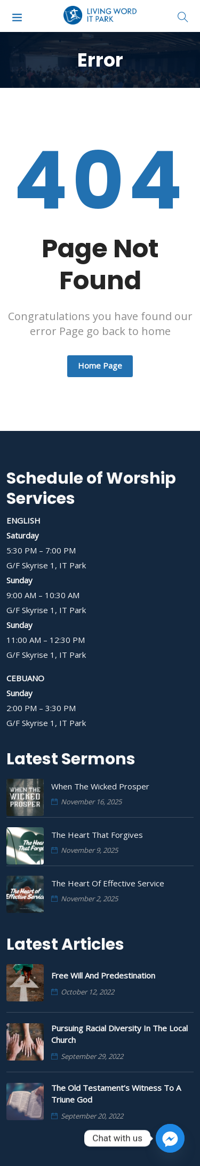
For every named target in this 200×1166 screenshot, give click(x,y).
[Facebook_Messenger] (170, 1138)
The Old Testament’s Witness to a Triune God (116, 1093)
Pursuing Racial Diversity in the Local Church (119, 1034)
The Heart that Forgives (97, 834)
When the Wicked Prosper (100, 786)
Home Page (100, 365)
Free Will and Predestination (103, 975)
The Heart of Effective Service (107, 883)
